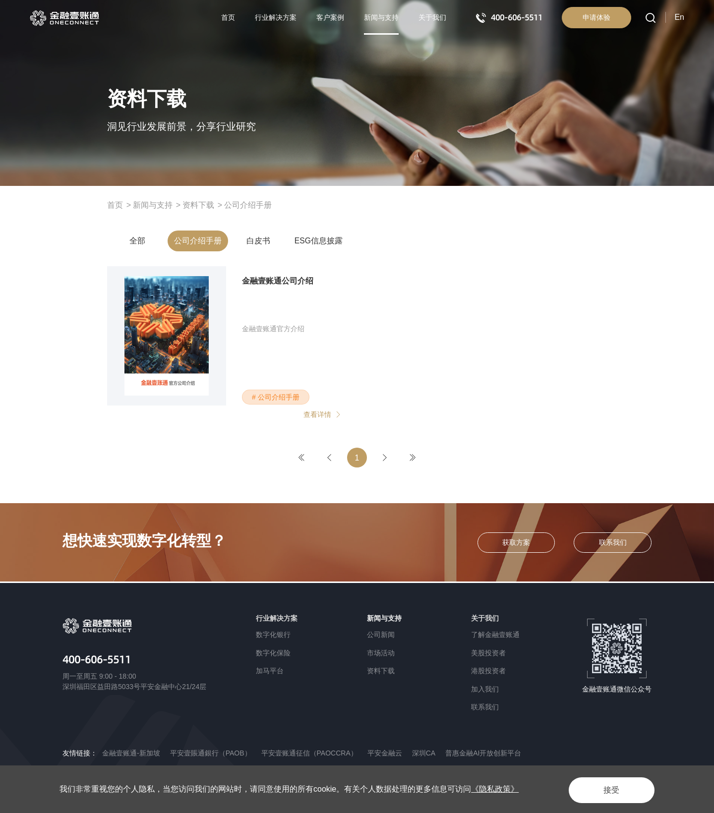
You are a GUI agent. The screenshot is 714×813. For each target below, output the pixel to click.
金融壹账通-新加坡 (131, 753)
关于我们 (432, 17)
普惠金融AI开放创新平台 (483, 753)
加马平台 (270, 671)
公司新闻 (381, 635)
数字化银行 (273, 635)
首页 (228, 17)
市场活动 (381, 653)
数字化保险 (273, 653)
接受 (607, 789)
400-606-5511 (99, 659)
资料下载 (198, 205)
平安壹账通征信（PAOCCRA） (309, 753)
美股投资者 (488, 653)
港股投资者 (488, 671)
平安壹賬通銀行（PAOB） (210, 753)
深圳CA (423, 753)
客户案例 (330, 17)
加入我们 (485, 689)
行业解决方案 (276, 17)
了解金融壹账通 (495, 635)
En (679, 17)
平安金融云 (384, 753)
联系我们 (485, 707)
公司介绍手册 (248, 205)
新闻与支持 (381, 17)
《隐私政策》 (495, 789)
